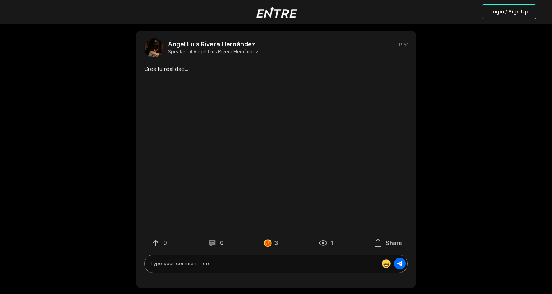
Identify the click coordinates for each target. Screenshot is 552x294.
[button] (276, 69)
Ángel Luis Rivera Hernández (211, 44)
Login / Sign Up (509, 11)
